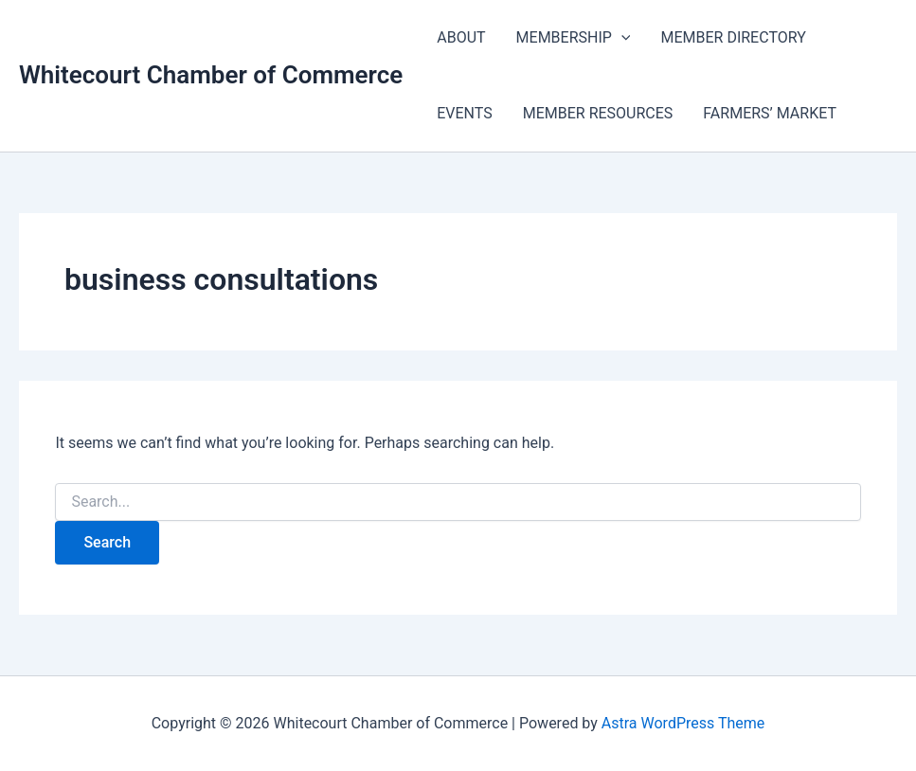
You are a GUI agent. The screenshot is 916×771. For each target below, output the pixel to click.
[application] (621, 38)
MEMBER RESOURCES (598, 113)
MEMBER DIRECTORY (732, 37)
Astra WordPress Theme (683, 723)
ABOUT (461, 37)
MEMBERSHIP (573, 38)
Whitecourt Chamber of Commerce (211, 75)
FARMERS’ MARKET (769, 113)
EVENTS (464, 113)
